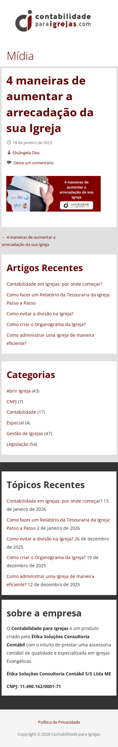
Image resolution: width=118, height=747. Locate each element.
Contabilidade (21, 412)
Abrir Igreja (19, 391)
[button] (108, 11)
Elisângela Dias (26, 152)
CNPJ (12, 402)
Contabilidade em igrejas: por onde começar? (54, 284)
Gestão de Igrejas (25, 433)
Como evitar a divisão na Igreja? (40, 314)
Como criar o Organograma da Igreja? (46, 324)
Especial (15, 423)
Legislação (17, 444)
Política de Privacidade (59, 722)
